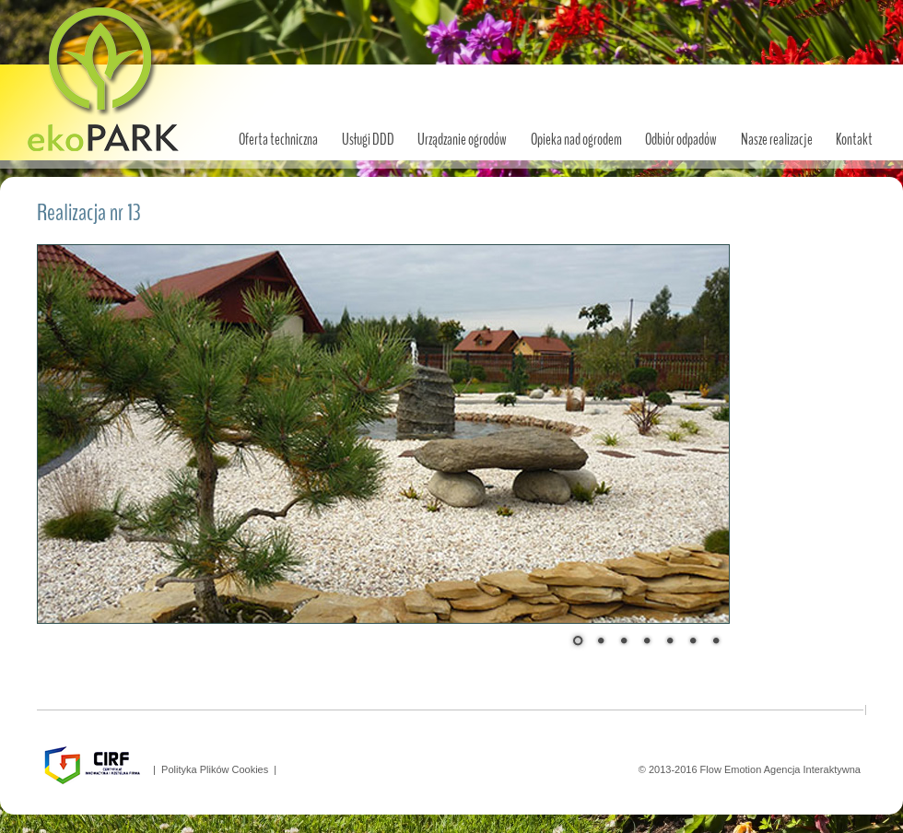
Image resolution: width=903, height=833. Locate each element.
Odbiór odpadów (681, 139)
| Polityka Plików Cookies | (211, 769)
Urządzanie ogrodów (462, 139)
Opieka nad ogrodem (576, 139)
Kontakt (854, 139)
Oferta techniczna (278, 139)
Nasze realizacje (777, 139)
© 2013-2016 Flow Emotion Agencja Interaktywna (752, 769)
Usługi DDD (368, 139)
